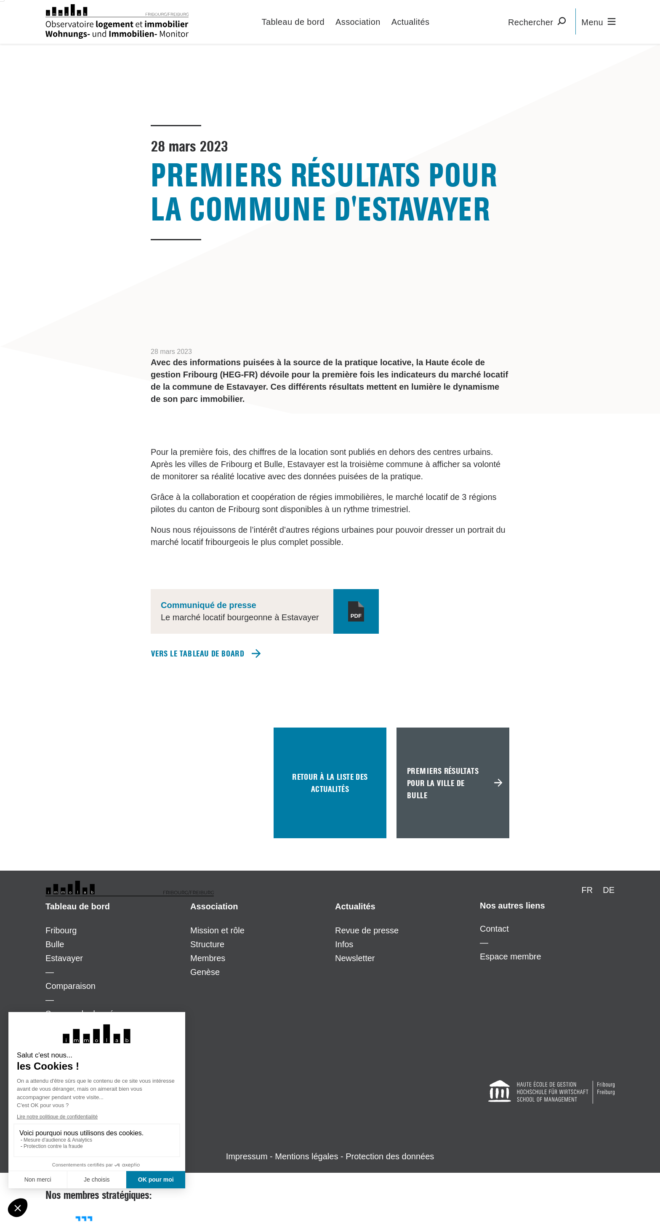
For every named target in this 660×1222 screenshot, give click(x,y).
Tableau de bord (293, 22)
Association (358, 22)
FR (587, 890)
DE (609, 890)
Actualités (410, 22)
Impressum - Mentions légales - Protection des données (330, 1156)
